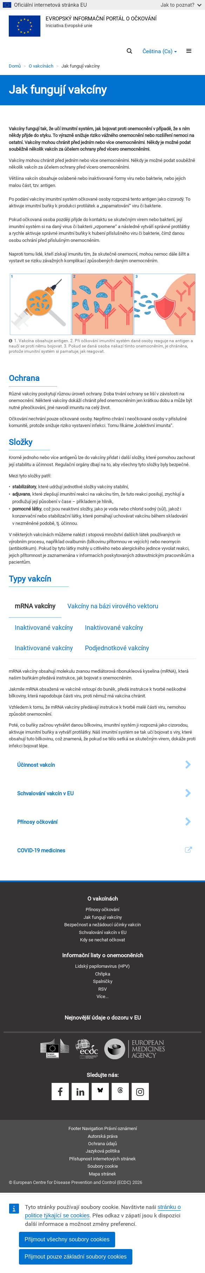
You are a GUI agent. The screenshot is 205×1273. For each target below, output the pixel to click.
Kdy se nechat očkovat (102, 939)
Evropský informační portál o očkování (101, 18)
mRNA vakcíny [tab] (35, 606)
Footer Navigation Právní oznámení (102, 1128)
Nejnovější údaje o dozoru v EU (103, 1017)
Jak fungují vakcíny (103, 917)
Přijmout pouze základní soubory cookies (76, 1257)
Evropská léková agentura (134, 1049)
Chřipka (102, 974)
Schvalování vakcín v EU (102, 932)
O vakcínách (41, 66)
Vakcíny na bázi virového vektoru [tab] (112, 606)
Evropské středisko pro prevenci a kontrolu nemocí (86, 1049)
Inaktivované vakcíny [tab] (44, 627)
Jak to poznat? (180, 5)
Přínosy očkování (102, 909)
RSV (102, 989)
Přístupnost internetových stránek (102, 1158)
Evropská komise (54, 1049)
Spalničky (102, 981)
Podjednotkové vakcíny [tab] (117, 648)
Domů (15, 66)
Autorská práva (103, 1136)
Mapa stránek (102, 1174)
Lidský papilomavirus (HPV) (102, 966)
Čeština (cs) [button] (160, 51)
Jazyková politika (103, 1151)
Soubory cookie (102, 1166)
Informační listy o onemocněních (102, 955)
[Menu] (188, 51)
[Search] (129, 51)
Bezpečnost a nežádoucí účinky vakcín (102, 924)
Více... (102, 996)
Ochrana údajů (102, 1143)
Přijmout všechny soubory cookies (67, 1239)
